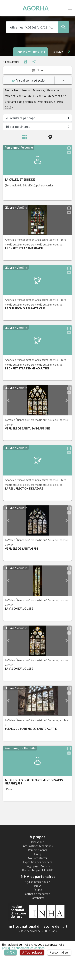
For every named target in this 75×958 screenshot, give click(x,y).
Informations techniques (37, 846)
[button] (8, 400)
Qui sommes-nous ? (37, 882)
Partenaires (37, 898)
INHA (37, 886)
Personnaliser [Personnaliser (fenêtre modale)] (59, 952)
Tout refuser (32, 952)
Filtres (37, 70)
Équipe (37, 890)
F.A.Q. (37, 854)
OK (10, 952)
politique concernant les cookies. (23, 948)
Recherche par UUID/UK (37, 870)
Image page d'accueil (37, 866)
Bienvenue (37, 842)
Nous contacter (37, 858)
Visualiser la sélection (29, 80)
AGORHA (36, 8)
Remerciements (37, 850)
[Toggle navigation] (70, 8)
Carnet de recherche (37, 894)
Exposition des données (37, 862)
